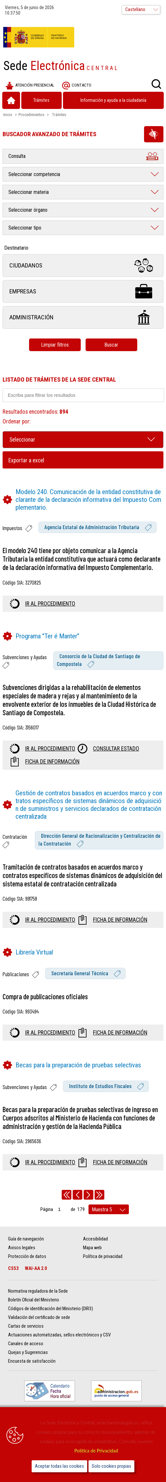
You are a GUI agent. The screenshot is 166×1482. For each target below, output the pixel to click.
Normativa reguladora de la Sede (38, 1291)
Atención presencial (29, 85)
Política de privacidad (102, 1256)
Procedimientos (31, 114)
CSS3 (13, 1268)
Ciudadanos (83, 265)
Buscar (111, 345)
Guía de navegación (26, 1239)
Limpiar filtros (55, 345)
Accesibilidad (95, 1239)
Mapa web (92, 1248)
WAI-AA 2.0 (36, 1268)
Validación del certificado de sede (39, 1317)
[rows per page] (108, 1209)
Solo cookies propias (111, 1466)
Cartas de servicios (26, 1326)
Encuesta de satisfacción (32, 1361)
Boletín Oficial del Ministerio (33, 1300)
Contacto (76, 85)
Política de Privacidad (96, 1450)
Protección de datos (27, 1256)
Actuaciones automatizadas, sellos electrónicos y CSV (59, 1335)
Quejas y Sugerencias (28, 1352)
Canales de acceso (25, 1343)
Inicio (7, 114)
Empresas (83, 291)
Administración (83, 317)
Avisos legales (21, 1248)
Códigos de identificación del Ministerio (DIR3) (50, 1308)
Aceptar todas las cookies (59, 1466)
